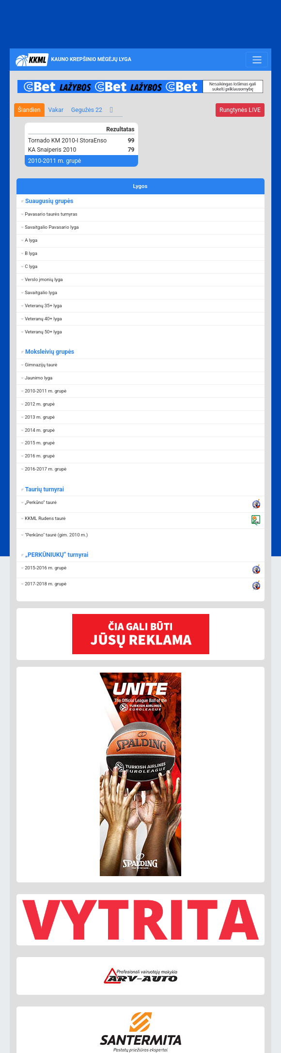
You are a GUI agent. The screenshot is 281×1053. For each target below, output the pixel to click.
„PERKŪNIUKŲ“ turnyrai (56, 554)
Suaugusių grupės (49, 201)
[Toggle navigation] (257, 59)
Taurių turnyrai (44, 489)
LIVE (240, 110)
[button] (140, 214)
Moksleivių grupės (49, 351)
